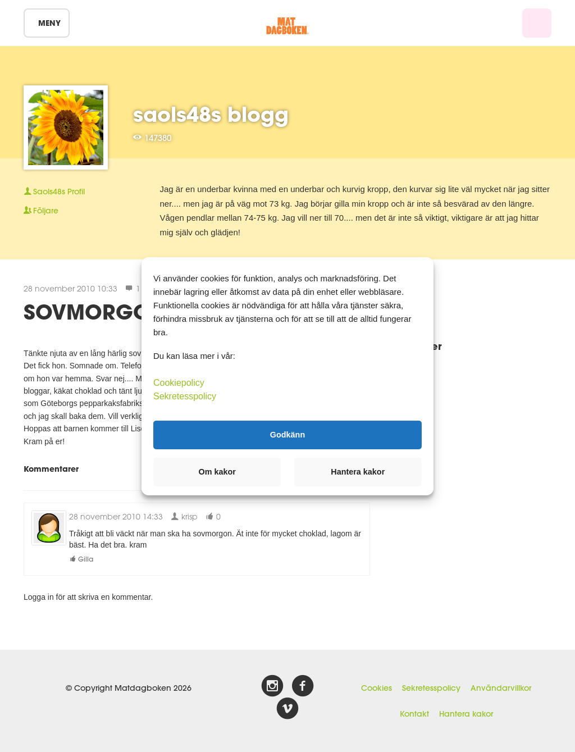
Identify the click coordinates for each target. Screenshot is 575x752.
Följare (41, 211)
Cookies (376, 688)
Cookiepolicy (178, 382)
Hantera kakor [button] (358, 471)
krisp (184, 516)
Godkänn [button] (287, 434)
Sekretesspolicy (431, 688)
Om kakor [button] (217, 471)
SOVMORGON (95, 311)
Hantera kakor (466, 714)
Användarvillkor (501, 688)
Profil (54, 191)
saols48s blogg (211, 114)
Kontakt (414, 714)
